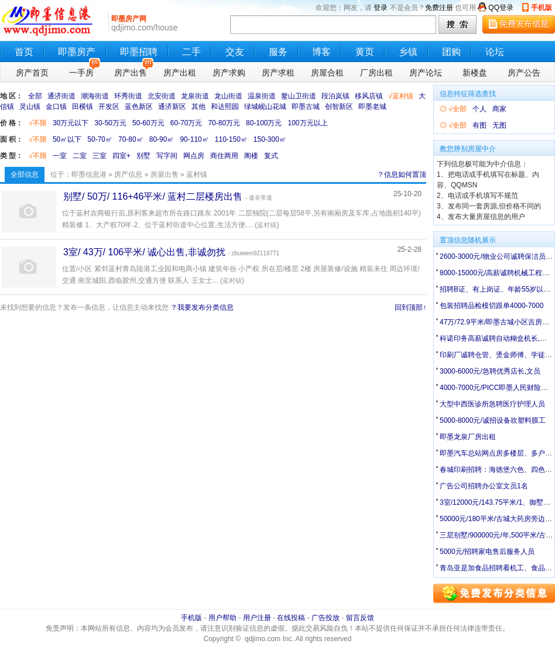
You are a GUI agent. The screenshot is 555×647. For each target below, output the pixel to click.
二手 (191, 52)
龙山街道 (228, 96)
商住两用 (224, 156)
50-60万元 (148, 123)
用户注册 (257, 618)
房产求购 (229, 72)
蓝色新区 (139, 106)
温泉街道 (262, 96)
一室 (60, 156)
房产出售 (132, 70)
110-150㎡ (231, 139)
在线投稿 (291, 618)
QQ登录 (500, 8)
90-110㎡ (194, 139)
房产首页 (32, 72)
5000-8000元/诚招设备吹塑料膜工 (493, 420)
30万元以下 (70, 123)
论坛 (494, 52)
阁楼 (251, 156)
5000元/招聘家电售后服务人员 (487, 551)
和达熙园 (225, 106)
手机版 (541, 8)
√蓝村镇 (400, 96)
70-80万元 (224, 123)
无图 (499, 125)
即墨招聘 (138, 52)
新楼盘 (474, 72)
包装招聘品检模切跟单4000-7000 (491, 306)
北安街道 (162, 96)
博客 (321, 52)
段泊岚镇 (335, 96)
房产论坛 (425, 72)
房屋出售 (164, 174)
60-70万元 (186, 123)
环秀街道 (128, 96)
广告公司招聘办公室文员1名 (484, 486)
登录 (381, 8)
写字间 (166, 156)
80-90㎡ (161, 139)
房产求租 (278, 72)
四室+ (121, 156)
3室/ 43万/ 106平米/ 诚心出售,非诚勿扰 (144, 252)
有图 (479, 125)
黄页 (364, 52)
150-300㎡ (269, 139)
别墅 (143, 156)
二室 (80, 156)
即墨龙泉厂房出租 (468, 437)
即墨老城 (372, 106)
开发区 (108, 106)
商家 (499, 109)
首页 (24, 52)
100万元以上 (307, 123)
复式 (271, 156)
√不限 (38, 123)
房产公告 (524, 72)
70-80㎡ (130, 139)
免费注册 (439, 8)
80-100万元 (264, 123)
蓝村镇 (266, 224)
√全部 (457, 109)
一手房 (84, 70)
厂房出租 (376, 72)
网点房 (193, 156)
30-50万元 (110, 123)
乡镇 (408, 52)
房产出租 (179, 72)
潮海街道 (95, 96)
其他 (198, 106)
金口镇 (56, 106)
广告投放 (325, 618)
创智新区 (339, 106)
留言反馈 (360, 618)
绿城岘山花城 (265, 106)
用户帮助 (222, 618)
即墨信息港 (89, 174)
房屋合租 (327, 72)
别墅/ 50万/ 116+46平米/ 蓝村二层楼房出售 (152, 196)
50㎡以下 (67, 139)
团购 (451, 52)
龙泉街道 (195, 96)
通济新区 (172, 106)
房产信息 (128, 174)
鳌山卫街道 (298, 96)
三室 (99, 156)
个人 (479, 109)
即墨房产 (76, 52)
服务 (278, 52)
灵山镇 (29, 106)
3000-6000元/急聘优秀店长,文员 (490, 371)
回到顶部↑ (410, 307)
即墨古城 (306, 106)
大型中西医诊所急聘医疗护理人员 (492, 404)
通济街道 (61, 96)
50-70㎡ (99, 139)
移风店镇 (369, 96)
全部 (35, 96)
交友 (234, 52)
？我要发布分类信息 (202, 307)
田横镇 (82, 106)
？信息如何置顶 (401, 174)
